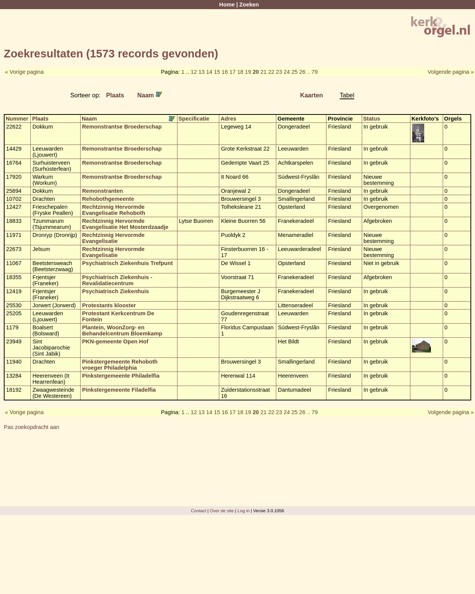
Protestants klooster (109, 305)
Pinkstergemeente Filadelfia (119, 390)
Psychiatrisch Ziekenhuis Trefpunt (127, 263)
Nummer (17, 119)
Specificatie (194, 119)
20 (256, 72)
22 (271, 72)
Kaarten (311, 95)
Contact (198, 510)
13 (201, 72)
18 (240, 72)
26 (302, 72)
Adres (228, 119)
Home (227, 5)
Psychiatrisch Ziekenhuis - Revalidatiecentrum (117, 280)
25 (294, 72)
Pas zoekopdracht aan (31, 427)
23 (279, 72)
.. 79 (312, 72)
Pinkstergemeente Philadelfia (121, 376)
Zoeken (249, 5)
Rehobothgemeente (108, 199)
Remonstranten (102, 191)
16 (225, 72)
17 (233, 72)
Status (371, 119)
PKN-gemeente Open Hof (115, 341)
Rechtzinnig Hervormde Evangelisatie (113, 238)
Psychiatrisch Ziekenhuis (115, 291)
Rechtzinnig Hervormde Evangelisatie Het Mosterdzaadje (125, 224)
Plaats (115, 95)
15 (217, 72)
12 (194, 72)
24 (286, 72)
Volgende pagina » (451, 72)
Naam (149, 95)
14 (209, 72)
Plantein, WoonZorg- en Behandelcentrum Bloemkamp (122, 330)
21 (263, 72)
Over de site (222, 510)
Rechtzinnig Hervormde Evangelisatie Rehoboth (113, 210)
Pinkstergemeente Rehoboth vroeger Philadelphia (120, 365)
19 (248, 72)
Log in (244, 510)
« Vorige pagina (24, 72)
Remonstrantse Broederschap (122, 127)
